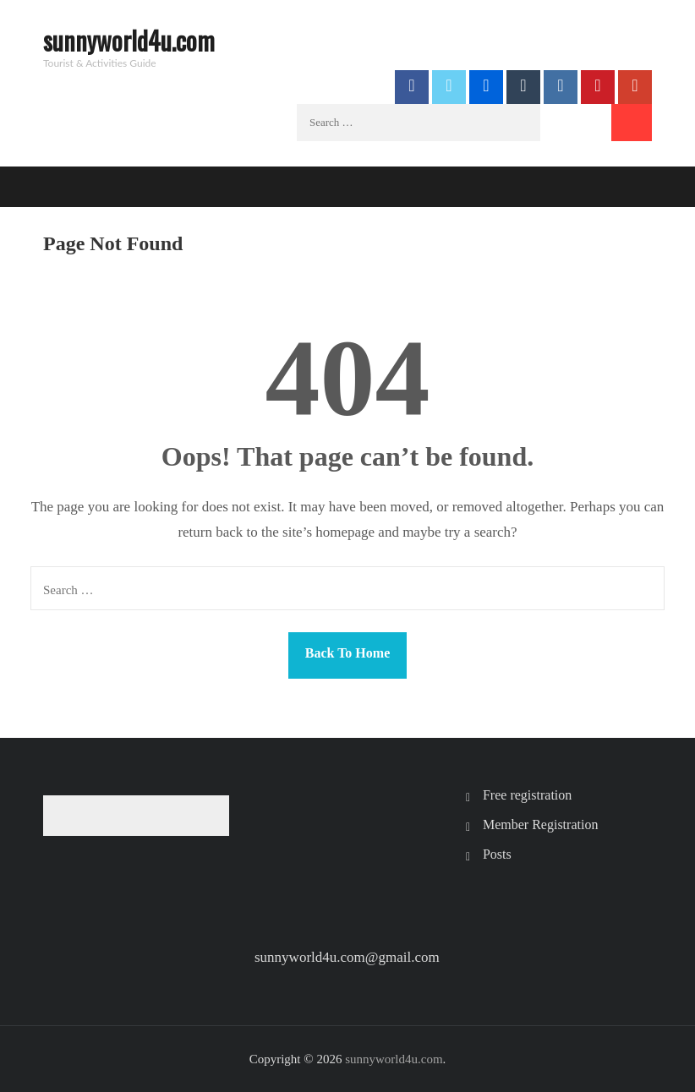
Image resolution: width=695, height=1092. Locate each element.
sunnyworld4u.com (129, 40)
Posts (497, 854)
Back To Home (347, 653)
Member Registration (540, 824)
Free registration (527, 795)
